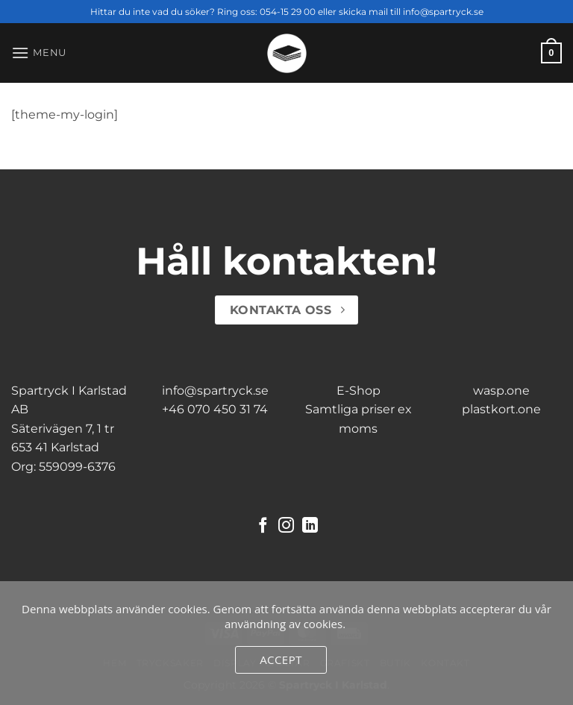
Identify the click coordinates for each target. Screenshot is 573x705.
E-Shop (358, 390)
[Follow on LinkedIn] (310, 526)
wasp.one (501, 390)
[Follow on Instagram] (286, 526)
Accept (281, 659)
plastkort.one (501, 409)
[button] (38, 52)
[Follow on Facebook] (263, 526)
